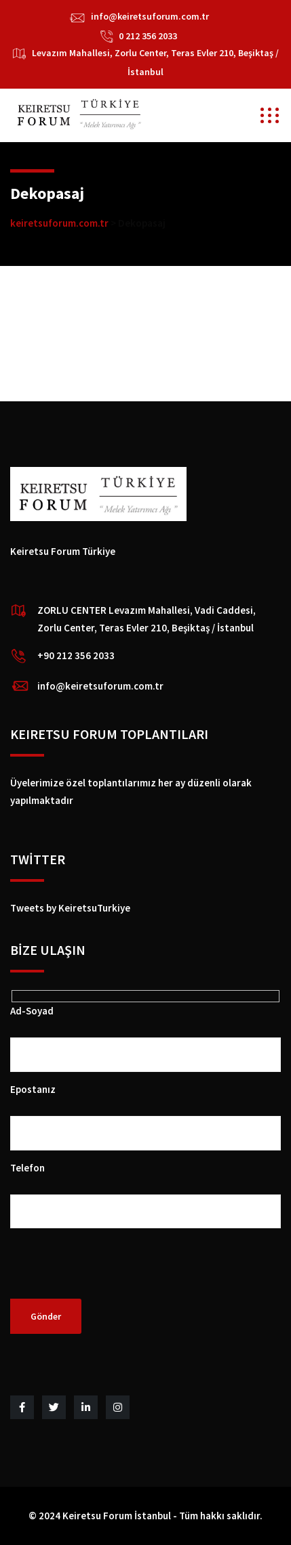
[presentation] (113, 1272)
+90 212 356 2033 (76, 655)
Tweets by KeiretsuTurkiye (70, 907)
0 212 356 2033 (148, 36)
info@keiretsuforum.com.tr (150, 16)
